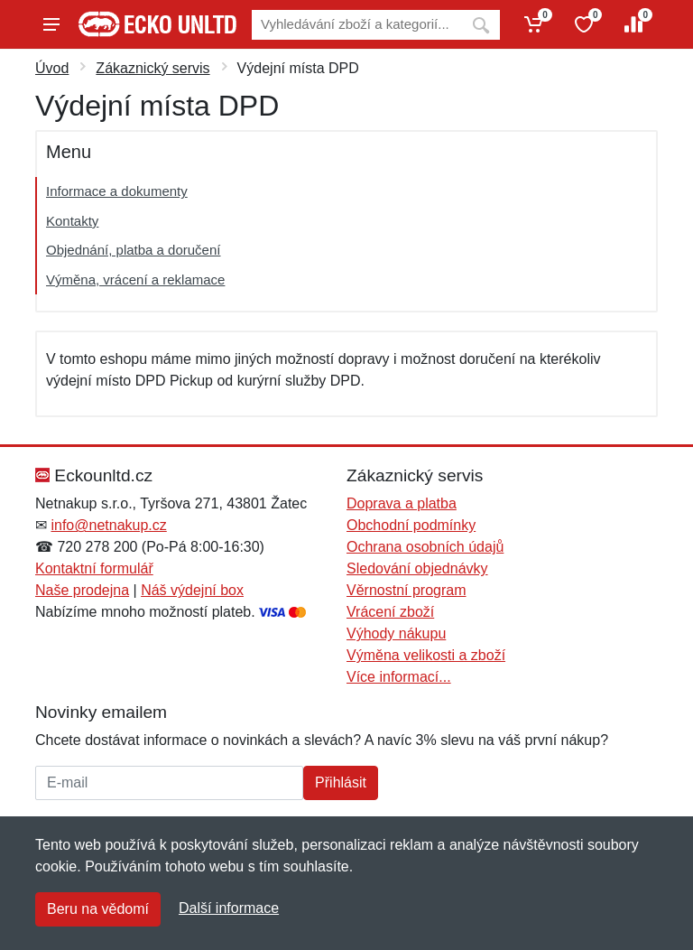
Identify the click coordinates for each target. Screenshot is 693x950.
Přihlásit (340, 782)
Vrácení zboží (390, 611)
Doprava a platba (401, 503)
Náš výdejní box (192, 590)
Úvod (52, 68)
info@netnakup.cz (108, 525)
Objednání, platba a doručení (133, 249)
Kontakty (72, 220)
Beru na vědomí (98, 909)
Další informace (229, 908)
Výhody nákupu (396, 633)
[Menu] (51, 24)
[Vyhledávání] (357, 25)
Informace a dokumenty (117, 191)
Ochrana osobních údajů (425, 546)
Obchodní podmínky (411, 525)
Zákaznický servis (152, 68)
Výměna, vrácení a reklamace (135, 279)
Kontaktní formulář (94, 568)
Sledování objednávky (417, 568)
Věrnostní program (406, 590)
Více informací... (398, 677)
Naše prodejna (82, 590)
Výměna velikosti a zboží (425, 655)
